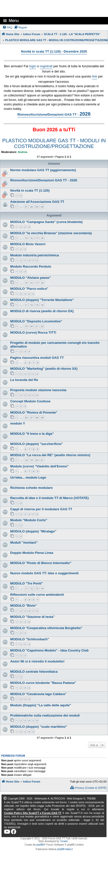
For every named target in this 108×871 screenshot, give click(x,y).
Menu (14, 20)
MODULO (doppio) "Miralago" (33, 531)
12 (31, 304)
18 (42, 238)
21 (37, 326)
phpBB (40, 844)
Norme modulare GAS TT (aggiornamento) (43, 170)
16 (31, 238)
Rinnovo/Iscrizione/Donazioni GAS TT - (54, 114)
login (32, 66)
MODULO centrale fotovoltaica (34, 671)
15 (26, 238)
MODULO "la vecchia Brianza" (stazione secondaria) (51, 233)
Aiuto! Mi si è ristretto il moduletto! (37, 661)
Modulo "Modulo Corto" (28, 520)
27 (26, 206)
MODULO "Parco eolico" (29, 288)
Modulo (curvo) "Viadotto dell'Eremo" (39, 466)
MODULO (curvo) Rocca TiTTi (33, 332)
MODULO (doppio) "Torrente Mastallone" (42, 300)
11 (26, 304)
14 (42, 304)
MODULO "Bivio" (23, 605)
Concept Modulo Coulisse (30, 401)
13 (37, 304)
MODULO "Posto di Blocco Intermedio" (40, 563)
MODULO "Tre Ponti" (26, 583)
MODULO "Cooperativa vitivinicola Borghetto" (46, 628)
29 (37, 206)
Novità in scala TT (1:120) (30, 190)
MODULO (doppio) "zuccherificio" (36, 444)
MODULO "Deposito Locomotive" (36, 321)
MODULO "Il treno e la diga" (32, 434)
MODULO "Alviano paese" (30, 278)
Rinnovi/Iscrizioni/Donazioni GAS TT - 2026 (43, 180)
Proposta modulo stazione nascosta (38, 390)
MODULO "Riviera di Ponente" (33, 412)
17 (37, 238)
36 (26, 417)
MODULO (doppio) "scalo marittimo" (38, 726)
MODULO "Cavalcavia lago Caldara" (38, 694)
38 (37, 417)
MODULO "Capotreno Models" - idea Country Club (49, 650)
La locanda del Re (24, 380)
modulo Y (17, 423)
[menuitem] (7, 27)
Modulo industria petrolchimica (34, 255)
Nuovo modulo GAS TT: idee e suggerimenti (44, 573)
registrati (46, 66)
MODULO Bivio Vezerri (27, 244)
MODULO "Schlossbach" (29, 639)
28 (31, 206)
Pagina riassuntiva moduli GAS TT (37, 358)
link (94, 76)
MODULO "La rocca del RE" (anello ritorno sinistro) (50, 455)
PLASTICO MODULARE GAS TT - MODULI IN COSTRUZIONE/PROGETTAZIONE (54, 143)
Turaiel (63, 841)
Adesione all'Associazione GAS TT (37, 202)
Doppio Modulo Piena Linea (31, 553)
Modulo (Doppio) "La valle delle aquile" (40, 705)
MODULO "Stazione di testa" (32, 617)
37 (31, 417)
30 (42, 206)
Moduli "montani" (24, 542)
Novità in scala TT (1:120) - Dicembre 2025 (54, 51)
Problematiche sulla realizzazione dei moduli (45, 715)
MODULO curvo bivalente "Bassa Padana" (43, 683)
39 (42, 417)
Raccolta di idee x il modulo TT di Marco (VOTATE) (49, 498)
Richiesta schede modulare (31, 488)
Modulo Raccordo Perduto (30, 266)
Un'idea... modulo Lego (28, 477)
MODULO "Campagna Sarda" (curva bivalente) (46, 222)
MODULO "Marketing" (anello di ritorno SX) (43, 368)
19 (26, 326)
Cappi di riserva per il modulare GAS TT (41, 509)
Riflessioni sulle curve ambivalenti (37, 594)
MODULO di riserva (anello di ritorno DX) (42, 311)
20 (31, 326)
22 (42, 326)
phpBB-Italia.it (65, 849)
